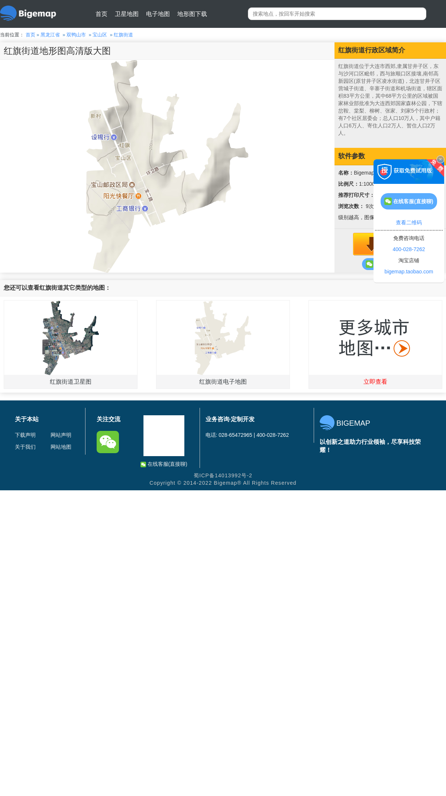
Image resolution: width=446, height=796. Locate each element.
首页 (101, 14)
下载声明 (25, 435)
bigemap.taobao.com (409, 271)
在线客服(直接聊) (163, 464)
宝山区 (100, 35)
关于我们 (25, 447)
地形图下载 (192, 14)
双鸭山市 (76, 35)
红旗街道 (123, 35)
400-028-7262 (408, 249)
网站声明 (61, 435)
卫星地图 (127, 14)
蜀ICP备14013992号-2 (223, 475)
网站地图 (61, 447)
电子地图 (158, 14)
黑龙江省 (50, 35)
